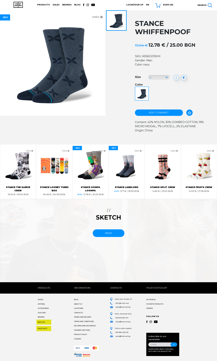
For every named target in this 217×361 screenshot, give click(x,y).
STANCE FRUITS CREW (199, 187)
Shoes (40, 300)
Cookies (77, 339)
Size (138, 77)
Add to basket (159, 112)
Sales (56, 4)
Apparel (41, 304)
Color (139, 84)
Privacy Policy (80, 334)
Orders (149, 308)
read (108, 233)
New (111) (41, 322)
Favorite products (154, 304)
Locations (78, 308)
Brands (67, 4)
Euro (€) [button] (168, 4)
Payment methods (82, 330)
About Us (78, 304)
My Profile (151, 300)
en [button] (147, 4)
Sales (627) (42, 328)
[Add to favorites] (189, 112)
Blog (77, 4)
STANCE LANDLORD (126, 187)
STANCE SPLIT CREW (163, 187)
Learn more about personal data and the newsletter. (161, 350)
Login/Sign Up (134, 4)
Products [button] (43, 4)
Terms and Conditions (84, 321)
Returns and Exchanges (85, 326)
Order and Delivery (82, 317)
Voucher (42, 313)
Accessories (43, 308)
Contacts (78, 313)
